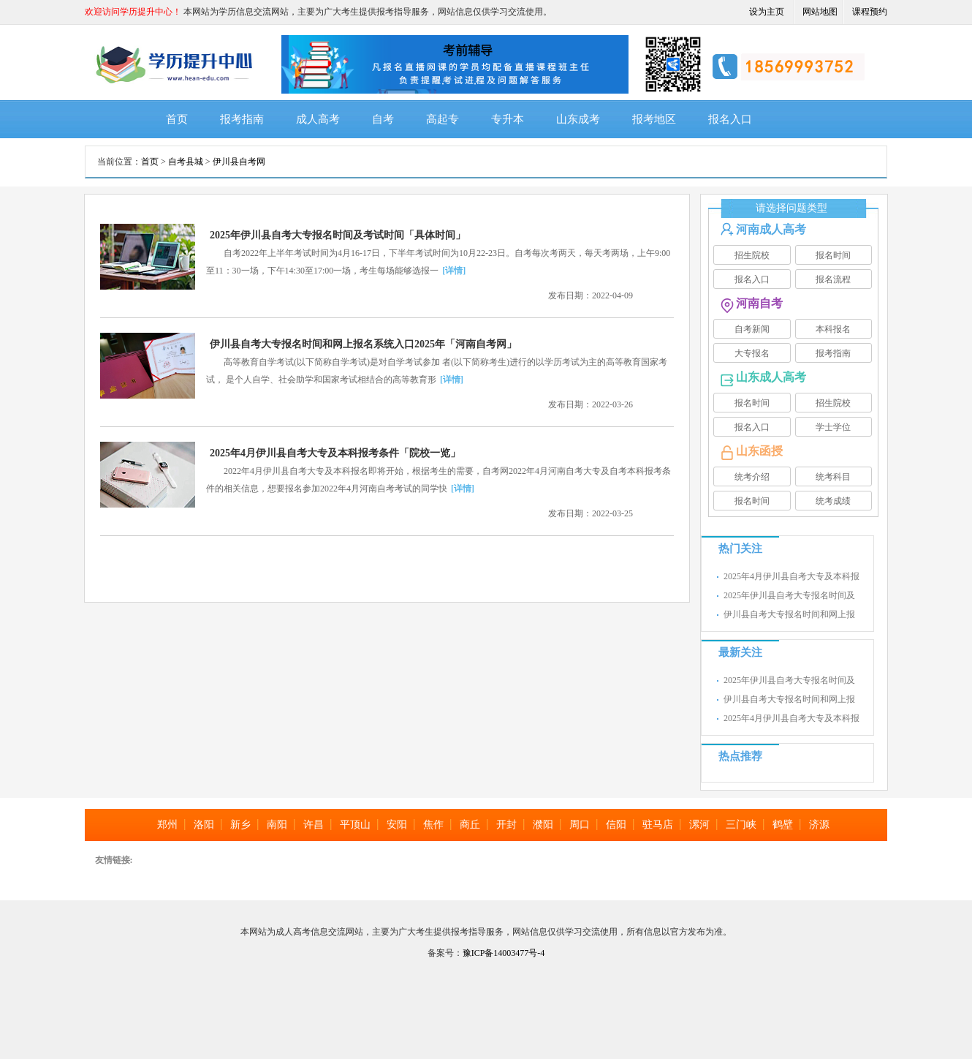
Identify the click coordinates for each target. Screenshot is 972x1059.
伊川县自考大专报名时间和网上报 (789, 614)
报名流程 (833, 279)
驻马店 (657, 824)
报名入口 (730, 119)
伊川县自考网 (239, 162)
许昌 (313, 824)
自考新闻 (752, 329)
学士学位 (833, 427)
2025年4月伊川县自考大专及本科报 (791, 576)
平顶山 (355, 824)
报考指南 (242, 119)
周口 (579, 824)
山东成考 (578, 119)
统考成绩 (833, 501)
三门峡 (741, 824)
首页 (177, 119)
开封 (506, 824)
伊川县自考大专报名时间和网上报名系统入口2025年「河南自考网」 (363, 344)
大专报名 (752, 353)
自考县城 (185, 162)
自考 (383, 119)
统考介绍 (752, 477)
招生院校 (752, 255)
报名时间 (833, 255)
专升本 (507, 119)
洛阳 (204, 824)
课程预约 (869, 12)
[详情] (454, 270)
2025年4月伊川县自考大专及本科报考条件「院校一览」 (335, 453)
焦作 (433, 824)
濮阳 (543, 824)
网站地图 (820, 12)
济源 (819, 824)
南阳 (277, 824)
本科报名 (833, 329)
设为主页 (766, 12)
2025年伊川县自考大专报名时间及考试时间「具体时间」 (338, 235)
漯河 (699, 824)
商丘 (470, 824)
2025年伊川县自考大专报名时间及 (789, 595)
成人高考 (318, 119)
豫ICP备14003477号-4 (504, 953)
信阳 (616, 824)
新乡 (240, 824)
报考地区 (654, 119)
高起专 (442, 119)
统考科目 (833, 477)
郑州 (167, 824)
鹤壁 (782, 824)
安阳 (397, 824)
